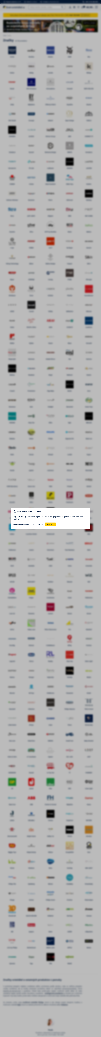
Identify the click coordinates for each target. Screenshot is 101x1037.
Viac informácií (37, 524)
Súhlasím (50, 524)
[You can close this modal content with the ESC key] (50, 518)
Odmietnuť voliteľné (21, 524)
